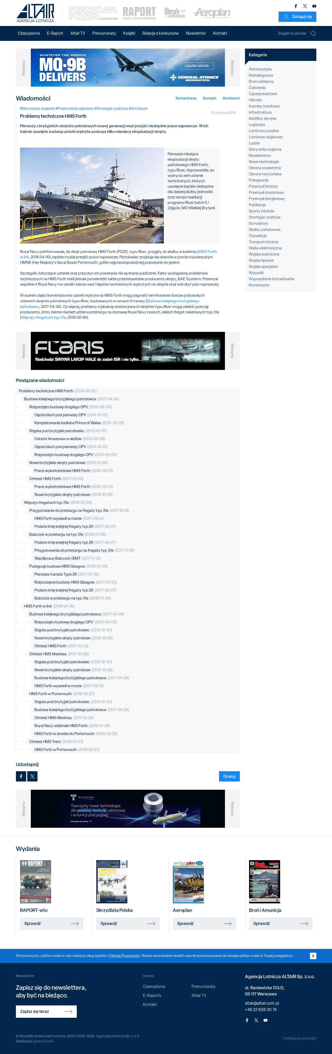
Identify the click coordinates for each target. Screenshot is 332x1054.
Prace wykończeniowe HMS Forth (73, 471)
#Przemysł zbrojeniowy (74, 108)
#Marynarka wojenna (37, 108)
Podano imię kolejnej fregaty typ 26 (75, 526)
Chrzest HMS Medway (59, 654)
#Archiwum (138, 108)
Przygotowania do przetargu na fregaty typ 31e (79, 510)
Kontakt (220, 33)
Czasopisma (29, 33)
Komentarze (186, 98)
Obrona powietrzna (265, 167)
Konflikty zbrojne (262, 118)
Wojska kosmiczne (264, 254)
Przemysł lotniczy (263, 186)
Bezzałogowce (261, 75)
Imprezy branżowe (264, 106)
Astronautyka (260, 69)
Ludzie (254, 143)
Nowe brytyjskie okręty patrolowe (68, 463)
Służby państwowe (264, 229)
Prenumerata (203, 986)
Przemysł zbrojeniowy (267, 198)
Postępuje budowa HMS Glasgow (68, 566)
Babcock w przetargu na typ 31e (67, 534)
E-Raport (55, 33)
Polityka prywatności (300, 1038)
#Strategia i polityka (111, 108)
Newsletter (196, 33)
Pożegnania (258, 180)
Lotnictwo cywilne (264, 130)
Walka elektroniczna (265, 248)
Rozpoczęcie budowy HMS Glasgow (75, 582)
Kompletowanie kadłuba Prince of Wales (79, 423)
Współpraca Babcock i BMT (67, 558)
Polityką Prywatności (124, 955)
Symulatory (258, 223)
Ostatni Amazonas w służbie (69, 439)
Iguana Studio (43, 1041)
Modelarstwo (260, 155)
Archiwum (231, 98)
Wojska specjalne (263, 266)
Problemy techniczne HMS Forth (58, 391)
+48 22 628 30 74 (261, 1009)
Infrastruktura (260, 112)
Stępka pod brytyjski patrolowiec (68, 431)
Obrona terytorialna (265, 174)
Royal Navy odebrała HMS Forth (72, 726)
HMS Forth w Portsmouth (61, 694)
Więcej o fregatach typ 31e (43, 317)
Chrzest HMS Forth (56, 478)
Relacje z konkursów (161, 33)
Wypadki (256, 272)
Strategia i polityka (264, 217)
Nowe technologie (264, 161)
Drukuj (229, 776)
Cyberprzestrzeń (263, 93)
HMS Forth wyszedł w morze (69, 518)
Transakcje (258, 235)
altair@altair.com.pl (262, 1003)
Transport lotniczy (264, 241)
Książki (129, 33)
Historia (255, 100)
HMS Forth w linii (49, 606)
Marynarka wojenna (265, 149)
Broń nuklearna (261, 81)
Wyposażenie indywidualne (271, 278)
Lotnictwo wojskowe (265, 137)
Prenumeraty (104, 33)
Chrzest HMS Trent (56, 741)
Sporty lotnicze (261, 211)
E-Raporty (152, 995)
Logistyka (257, 124)
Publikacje (257, 204)
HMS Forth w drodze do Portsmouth (76, 734)
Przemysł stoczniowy (266, 192)
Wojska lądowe (261, 260)
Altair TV (77, 33)
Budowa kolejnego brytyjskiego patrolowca (71, 399)
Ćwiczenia (257, 87)
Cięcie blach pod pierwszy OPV (71, 415)
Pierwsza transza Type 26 (66, 574)
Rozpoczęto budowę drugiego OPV (70, 407)
